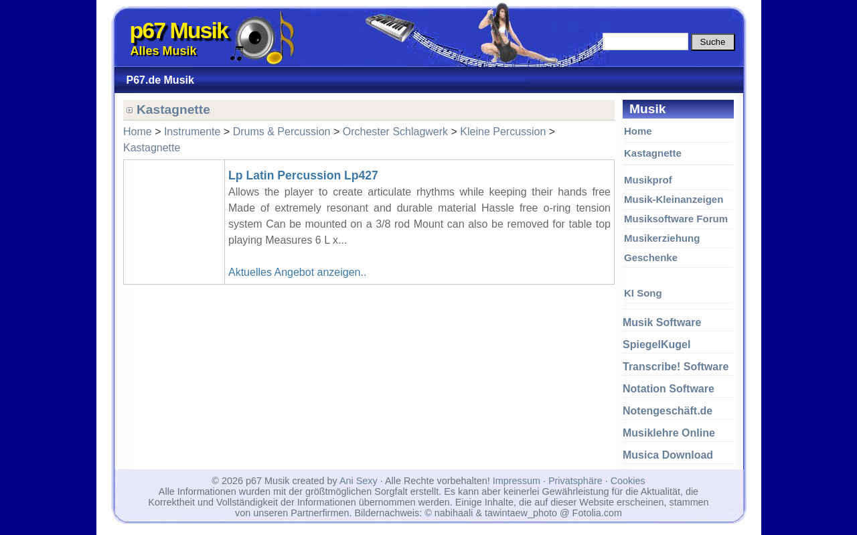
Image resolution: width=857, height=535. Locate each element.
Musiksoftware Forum (676, 218)
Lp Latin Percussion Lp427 (303, 175)
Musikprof (648, 179)
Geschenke (651, 257)
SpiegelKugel (656, 344)
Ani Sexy (358, 480)
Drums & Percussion (282, 131)
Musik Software (662, 322)
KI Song (643, 293)
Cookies (628, 480)
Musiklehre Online (669, 433)
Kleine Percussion (503, 131)
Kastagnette (653, 153)
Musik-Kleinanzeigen (673, 199)
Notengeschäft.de (667, 410)
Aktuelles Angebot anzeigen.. (297, 272)
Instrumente (192, 131)
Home (638, 131)
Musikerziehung (662, 238)
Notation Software (668, 388)
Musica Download (668, 455)
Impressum (516, 480)
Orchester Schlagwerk (395, 131)
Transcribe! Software (675, 366)
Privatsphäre (575, 480)
